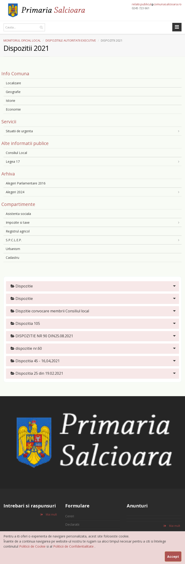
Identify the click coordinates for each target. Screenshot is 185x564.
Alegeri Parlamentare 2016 (26, 183)
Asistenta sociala (18, 213)
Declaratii (72, 524)
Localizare (13, 83)
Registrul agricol (18, 231)
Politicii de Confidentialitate (74, 546)
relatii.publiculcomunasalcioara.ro (157, 4)
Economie (13, 109)
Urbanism (13, 249)
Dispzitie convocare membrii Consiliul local (50, 311)
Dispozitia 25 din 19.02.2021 (37, 373)
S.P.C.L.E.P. (14, 240)
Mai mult (48, 514)
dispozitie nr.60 (26, 348)
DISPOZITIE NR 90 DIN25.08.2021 (42, 335)
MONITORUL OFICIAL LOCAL (22, 40)
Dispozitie (22, 286)
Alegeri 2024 (15, 192)
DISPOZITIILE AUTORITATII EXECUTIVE (71, 40)
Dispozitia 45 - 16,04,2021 (35, 360)
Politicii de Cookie (32, 546)
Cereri (69, 516)
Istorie (10, 100)
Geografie (13, 92)
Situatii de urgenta (19, 131)
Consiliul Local (16, 153)
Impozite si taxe (18, 222)
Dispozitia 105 (25, 323)
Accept (173, 556)
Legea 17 (13, 161)
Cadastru (12, 257)
